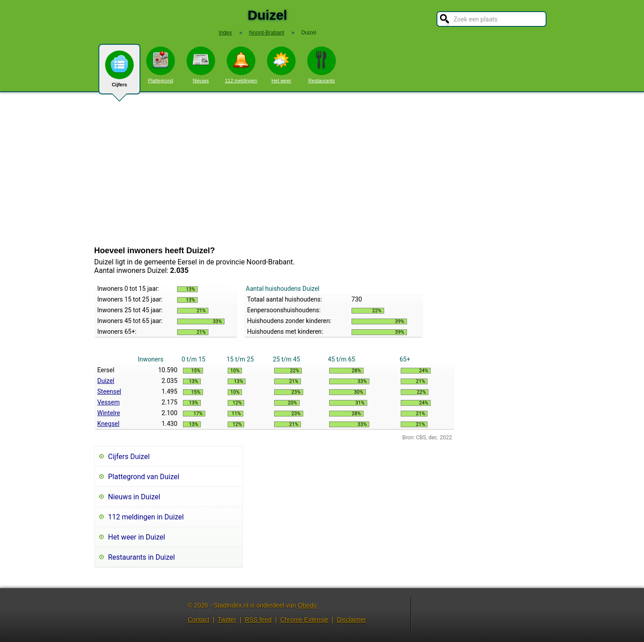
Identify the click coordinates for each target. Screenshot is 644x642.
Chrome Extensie (304, 619)
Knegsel (108, 423)
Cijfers (119, 72)
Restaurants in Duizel (141, 557)
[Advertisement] (322, 169)
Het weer (281, 65)
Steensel (109, 391)
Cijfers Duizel (129, 456)
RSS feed (258, 619)
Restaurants (321, 65)
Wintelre (108, 413)
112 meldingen (241, 65)
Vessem (108, 402)
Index (225, 33)
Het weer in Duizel (136, 537)
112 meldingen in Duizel (146, 517)
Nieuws (200, 65)
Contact (198, 619)
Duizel (105, 380)
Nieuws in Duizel (134, 497)
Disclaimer (351, 619)
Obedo (307, 605)
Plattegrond (160, 65)
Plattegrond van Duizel (143, 476)
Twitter (227, 619)
